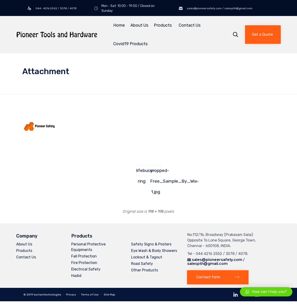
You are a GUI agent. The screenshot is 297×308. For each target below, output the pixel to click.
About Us (139, 25)
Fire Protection (84, 262)
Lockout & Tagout (146, 257)
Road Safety (142, 263)
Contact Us (189, 25)
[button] (263, 34)
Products (163, 25)
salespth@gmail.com (207, 263)
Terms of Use (90, 294)
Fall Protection (84, 256)
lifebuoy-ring (141, 172)
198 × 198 (156, 211)
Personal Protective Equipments (88, 247)
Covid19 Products (130, 43)
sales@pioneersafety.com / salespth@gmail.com (219, 8)
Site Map (109, 294)
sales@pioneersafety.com (217, 259)
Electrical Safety (85, 269)
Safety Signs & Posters (151, 244)
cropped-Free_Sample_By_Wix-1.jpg (155, 172)
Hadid (76, 275)
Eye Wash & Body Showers (154, 250)
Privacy (71, 294)
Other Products (144, 270)
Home (119, 25)
